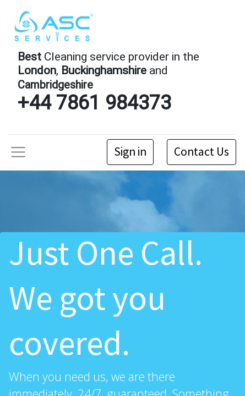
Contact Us (201, 151)
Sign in (130, 151)
